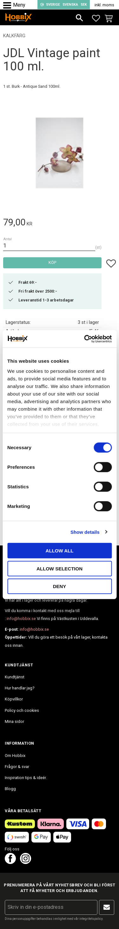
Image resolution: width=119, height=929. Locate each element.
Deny (59, 586)
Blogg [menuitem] (10, 788)
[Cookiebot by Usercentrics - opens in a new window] (85, 339)
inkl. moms (104, 5)
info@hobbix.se (21, 618)
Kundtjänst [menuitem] (14, 677)
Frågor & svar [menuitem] (17, 766)
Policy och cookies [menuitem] (22, 710)
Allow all (60, 550)
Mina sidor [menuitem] (14, 721)
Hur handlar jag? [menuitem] (19, 688)
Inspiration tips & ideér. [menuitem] (26, 777)
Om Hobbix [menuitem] (15, 755)
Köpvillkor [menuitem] (14, 699)
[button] (8, 5)
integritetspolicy (90, 918)
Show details (85, 531)
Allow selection (59, 568)
